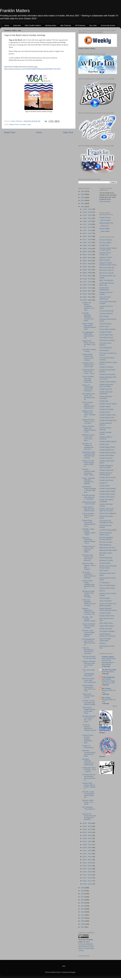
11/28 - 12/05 (87, 221)
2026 (83, 191)
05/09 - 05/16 (87, 829)
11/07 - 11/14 (87, 230)
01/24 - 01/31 (87, 875)
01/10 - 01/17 (87, 881)
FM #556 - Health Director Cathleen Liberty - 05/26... (88, 532)
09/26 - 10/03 (87, 248)
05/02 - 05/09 (87, 832)
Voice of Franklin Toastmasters (105, 639)
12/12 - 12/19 (87, 215)
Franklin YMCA (104, 486)
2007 (83, 927)
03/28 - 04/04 (87, 847)
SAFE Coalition (104, 598)
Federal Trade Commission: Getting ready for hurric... (89, 523)
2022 (83, 203)
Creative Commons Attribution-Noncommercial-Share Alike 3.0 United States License (86, 946)
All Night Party (104, 245)
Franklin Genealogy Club (108, 420)
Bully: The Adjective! (106, 280)
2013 (83, 909)
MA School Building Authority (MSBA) (106, 538)
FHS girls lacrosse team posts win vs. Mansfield (88, 497)
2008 (83, 924)
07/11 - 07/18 (87, 282)
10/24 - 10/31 (87, 236)
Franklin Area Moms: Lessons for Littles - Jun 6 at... (89, 343)
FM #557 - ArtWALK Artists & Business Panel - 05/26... (88, 472)
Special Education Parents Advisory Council (108, 609)
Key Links (93, 25)
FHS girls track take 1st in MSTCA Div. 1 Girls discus (89, 719)
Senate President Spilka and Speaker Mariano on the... (89, 429)
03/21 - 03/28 (87, 850)
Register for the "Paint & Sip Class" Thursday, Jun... (89, 413)
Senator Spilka (104, 228)
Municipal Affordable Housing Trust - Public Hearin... (88, 762)
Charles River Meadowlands (104, 289)
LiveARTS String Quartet (108, 530)
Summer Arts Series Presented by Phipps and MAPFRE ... (89, 816)
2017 (83, 897)
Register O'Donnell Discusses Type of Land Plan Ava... (88, 664)
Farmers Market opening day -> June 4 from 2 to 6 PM (88, 688)
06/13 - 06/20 (87, 294)
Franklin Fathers (105, 406)
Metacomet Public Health (108, 550)
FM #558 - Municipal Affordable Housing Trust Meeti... (88, 316)
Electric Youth (104, 326)
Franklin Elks (103, 401)
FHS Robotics (104, 350)
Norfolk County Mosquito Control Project (108, 567)
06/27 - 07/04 (87, 288)
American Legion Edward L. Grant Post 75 (108, 249)
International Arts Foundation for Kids (106, 521)
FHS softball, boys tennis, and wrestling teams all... (88, 396)
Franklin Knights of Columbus (105, 438)
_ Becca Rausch (105, 220)
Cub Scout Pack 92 (106, 313)
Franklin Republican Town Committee (106, 466)
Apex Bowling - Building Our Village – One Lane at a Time (109, 681)
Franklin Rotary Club (106, 470)
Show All (114, 706)
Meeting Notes (50, 25)
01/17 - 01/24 (87, 878)
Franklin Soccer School (107, 477)
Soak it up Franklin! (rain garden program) (107, 604)
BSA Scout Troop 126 (106, 267)
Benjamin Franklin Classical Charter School (108, 264)
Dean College (104, 316)
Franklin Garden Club (106, 418)
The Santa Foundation (107, 631)
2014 (83, 906)
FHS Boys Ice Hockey (107, 340)
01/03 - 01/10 (87, 884)
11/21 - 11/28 (87, 224)
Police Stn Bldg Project (107, 585)
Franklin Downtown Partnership (106, 393)
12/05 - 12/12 (87, 218)
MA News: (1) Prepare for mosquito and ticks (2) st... (87, 446)
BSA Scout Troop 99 (106, 273)
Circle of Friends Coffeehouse (105, 298)
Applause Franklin (105, 257)
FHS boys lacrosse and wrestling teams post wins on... (88, 777)
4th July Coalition (105, 242)
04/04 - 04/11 (87, 844)
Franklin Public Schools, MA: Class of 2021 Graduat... (88, 357)
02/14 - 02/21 (87, 866)
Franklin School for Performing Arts (105, 474)
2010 (83, 918)
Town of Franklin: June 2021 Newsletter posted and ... (88, 379)
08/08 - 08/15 (87, 270)
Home (6, 25)
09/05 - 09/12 (87, 258)
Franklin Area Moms (106, 367)
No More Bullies (104, 563)
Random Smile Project (107, 588)
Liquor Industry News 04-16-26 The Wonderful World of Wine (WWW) (109, 661)
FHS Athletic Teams (106, 337)
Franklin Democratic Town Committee (106, 385)
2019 (83, 891)
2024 (83, 197)
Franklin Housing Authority (105, 428)
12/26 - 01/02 (87, 209)
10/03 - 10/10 (87, 245)
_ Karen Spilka (104, 231)
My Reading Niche (108, 672)
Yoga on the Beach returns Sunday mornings (88, 625)
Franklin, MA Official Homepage (106, 500)
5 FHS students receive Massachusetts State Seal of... (88, 405)
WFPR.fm (102, 643)
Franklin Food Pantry (106, 409)
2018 (83, 894)
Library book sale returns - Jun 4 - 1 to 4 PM (88, 421)
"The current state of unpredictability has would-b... (88, 672)
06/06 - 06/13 (87, 297)
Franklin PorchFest (105, 458)
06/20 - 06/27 (87, 291)
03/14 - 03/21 (87, 853)
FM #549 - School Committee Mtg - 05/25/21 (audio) (89, 702)
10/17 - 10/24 (87, 239)
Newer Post (9, 132)
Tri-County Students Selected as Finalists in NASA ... (89, 728)
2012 (83, 912)
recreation (22, 124)
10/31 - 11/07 (87, 233)
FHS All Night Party (106, 335)
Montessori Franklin (106, 560)
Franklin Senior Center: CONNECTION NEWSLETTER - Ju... (89, 584)
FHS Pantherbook (105, 348)
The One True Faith (109, 670)
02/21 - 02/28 (87, 863)
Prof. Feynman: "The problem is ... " (88, 809)
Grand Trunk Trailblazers (108, 513)
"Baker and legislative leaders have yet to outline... (88, 602)
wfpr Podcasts (65, 25)
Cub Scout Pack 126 (106, 311)
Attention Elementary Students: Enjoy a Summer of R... (89, 611)
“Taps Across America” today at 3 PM (88, 696)
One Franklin (103, 570)
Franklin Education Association (105, 397)
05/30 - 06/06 (87, 300)
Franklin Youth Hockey (107, 494)
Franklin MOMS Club (106, 450)
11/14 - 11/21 (87, 227)
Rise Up (102, 591)
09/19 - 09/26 (87, 251)
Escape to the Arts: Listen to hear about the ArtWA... (88, 549)
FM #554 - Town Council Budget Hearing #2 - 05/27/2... (88, 633)
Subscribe (17, 25)
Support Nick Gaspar (106, 626)
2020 (83, 888)
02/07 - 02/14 (87, 869)
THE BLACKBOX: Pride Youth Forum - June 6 (88, 371)
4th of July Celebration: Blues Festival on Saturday (89, 575)
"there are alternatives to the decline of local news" (88, 650)
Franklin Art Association (107, 374)
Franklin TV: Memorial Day (88, 746)
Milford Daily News (105, 558)
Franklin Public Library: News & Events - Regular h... (89, 786)
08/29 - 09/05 (87, 261)
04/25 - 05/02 (87, 835)
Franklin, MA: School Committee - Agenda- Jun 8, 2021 (88, 306)
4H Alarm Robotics (105, 240)
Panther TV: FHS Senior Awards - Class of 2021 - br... (88, 463)
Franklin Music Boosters (107, 452)
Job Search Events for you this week (89, 657)
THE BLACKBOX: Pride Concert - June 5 (88, 515)
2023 (83, 200)
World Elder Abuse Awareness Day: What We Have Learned (88, 455)
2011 (83, 915)
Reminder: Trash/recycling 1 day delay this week (89, 753)
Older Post (68, 132)
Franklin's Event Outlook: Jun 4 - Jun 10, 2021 (88, 365)
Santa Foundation (105, 601)
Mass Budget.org (105, 545)
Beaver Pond (14, 124)
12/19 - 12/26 (87, 212)
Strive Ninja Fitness (106, 623)
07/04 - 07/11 (87, 285)
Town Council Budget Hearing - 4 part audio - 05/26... (89, 710)
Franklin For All (104, 412)
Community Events (108, 25)
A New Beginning (108, 677)
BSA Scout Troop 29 (106, 270)
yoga (29, 124)
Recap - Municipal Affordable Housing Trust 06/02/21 (88, 481)
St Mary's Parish (105, 613)
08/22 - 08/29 (87, 263)
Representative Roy (106, 223)
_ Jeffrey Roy (104, 226)
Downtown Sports (105, 324)
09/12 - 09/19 (87, 254)
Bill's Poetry (106, 688)
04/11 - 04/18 (87, 841)
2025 (83, 194)
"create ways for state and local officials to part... (88, 509)
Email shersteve (105, 201)
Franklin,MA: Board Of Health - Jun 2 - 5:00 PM (89, 769)
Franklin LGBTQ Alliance (108, 441)
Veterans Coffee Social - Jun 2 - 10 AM (88, 802)
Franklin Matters (15, 10)
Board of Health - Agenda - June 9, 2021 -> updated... (89, 566)
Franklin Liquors (108, 657)
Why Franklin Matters (33, 25)
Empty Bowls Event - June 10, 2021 (89, 503)
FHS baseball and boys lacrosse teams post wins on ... (88, 642)
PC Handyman (104, 582)
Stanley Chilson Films (106, 616)
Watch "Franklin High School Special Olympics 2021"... (89, 326)
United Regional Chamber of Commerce (107, 635)
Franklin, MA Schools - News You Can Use (107, 510)
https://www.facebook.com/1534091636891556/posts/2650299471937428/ (32, 69)
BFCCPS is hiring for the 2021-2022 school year (89, 680)
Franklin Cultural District (107, 382)
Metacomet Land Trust (107, 547)
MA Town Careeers (106, 542)
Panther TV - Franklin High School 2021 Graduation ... (87, 388)
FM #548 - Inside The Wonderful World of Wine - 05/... (88, 794)
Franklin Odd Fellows (106, 455)
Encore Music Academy (107, 329)
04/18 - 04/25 (87, 838)
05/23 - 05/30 (87, 823)
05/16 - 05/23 (87, 826)
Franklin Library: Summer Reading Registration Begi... (87, 739)
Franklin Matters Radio (107, 447)
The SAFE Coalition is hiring (89, 350)
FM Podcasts (80, 25)
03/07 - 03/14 (87, 856)
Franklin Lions (104, 444)
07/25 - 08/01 (87, 276)
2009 (83, 921)
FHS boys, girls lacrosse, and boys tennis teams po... (87, 557)
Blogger (72, 972)
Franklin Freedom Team (107, 415)
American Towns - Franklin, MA (105, 253)
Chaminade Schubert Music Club (106, 284)
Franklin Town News (106, 480)
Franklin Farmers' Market (108, 404)
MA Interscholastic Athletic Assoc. (105, 533)
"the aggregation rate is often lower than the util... (88, 335)
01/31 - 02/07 (87, 872)
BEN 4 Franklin (104, 260)
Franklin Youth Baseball (107, 488)
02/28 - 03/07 (87, 859)
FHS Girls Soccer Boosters (105, 344)
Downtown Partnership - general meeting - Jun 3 (88, 540)
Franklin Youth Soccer (107, 497)
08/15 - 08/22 (87, 267)
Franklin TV (103, 483)
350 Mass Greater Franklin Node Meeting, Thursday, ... (88, 594)
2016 (83, 900)
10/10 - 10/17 (87, 242)
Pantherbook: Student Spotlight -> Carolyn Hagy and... (89, 489)
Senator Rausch (105, 217)
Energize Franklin (105, 332)
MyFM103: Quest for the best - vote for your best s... (88, 437)
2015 (83, 903)
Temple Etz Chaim (105, 628)
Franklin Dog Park (105, 389)
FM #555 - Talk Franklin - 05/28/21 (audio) (88, 619)
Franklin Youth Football (107, 491)
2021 (83, 206)
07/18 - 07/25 (87, 279)
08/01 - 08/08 (87, 273)
